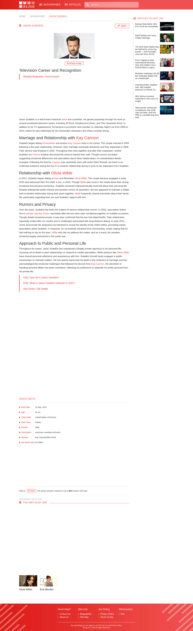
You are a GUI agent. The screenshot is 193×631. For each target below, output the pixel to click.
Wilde (83, 182)
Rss (123, 614)
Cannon (36, 154)
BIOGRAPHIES (49, 4)
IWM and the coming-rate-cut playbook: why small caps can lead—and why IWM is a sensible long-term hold (147, 113)
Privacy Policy (107, 614)
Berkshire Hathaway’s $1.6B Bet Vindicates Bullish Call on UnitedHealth (147, 75)
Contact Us (65, 614)
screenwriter (49, 143)
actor (64, 119)
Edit (123, 26)
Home (22, 16)
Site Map (84, 617)
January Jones (41, 213)
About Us (64, 617)
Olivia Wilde (62, 173)
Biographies (37, 16)
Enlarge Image (74, 63)
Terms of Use (107, 617)
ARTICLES (73, 4)
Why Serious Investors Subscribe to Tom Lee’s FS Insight (146, 98)
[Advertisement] (74, 99)
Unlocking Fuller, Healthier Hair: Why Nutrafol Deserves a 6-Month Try (146, 87)
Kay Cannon (87, 138)
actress (55, 178)
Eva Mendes (47, 589)
